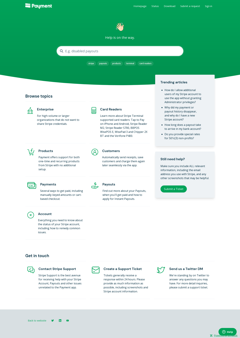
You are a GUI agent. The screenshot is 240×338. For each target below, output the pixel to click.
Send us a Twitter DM (186, 269)
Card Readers (111, 109)
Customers (111, 151)
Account (45, 214)
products (116, 63)
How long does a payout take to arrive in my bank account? (182, 127)
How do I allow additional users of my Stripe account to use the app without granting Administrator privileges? (182, 96)
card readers (146, 63)
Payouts (108, 184)
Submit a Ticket (173, 189)
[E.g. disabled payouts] (120, 51)
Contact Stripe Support (57, 269)
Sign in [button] (208, 6)
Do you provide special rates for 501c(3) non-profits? (182, 136)
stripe (91, 63)
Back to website (37, 320)
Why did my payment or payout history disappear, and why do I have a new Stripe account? (180, 113)
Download (169, 6)
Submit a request (190, 6)
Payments (48, 184)
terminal (130, 63)
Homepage (140, 6)
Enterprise (45, 109)
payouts (103, 63)
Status (155, 6)
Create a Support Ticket (123, 269)
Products (45, 151)
